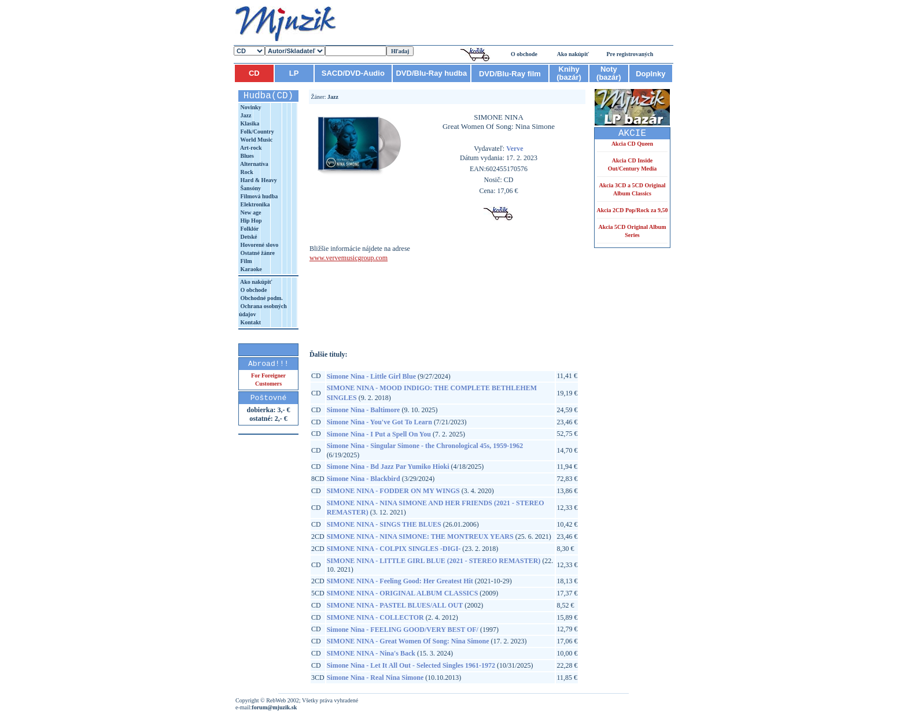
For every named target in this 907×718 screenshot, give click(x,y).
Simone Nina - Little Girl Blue (371, 376)
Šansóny (250, 188)
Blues (246, 156)
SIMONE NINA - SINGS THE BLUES (384, 524)
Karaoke (250, 269)
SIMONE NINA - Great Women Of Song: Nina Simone (408, 641)
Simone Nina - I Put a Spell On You (379, 434)
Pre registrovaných (630, 54)
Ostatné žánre (257, 253)
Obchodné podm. (261, 298)
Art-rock (250, 148)
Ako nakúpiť (573, 54)
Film (245, 261)
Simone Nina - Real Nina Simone (375, 677)
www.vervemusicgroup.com (348, 258)
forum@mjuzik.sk (274, 707)
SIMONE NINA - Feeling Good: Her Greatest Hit (400, 581)
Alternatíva (253, 164)
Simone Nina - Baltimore (363, 410)
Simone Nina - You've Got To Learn (379, 422)
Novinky (250, 107)
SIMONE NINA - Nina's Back (371, 653)
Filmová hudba (258, 196)
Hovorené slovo (258, 245)
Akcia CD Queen (632, 143)
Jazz (245, 115)
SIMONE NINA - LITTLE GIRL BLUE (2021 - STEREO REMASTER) (434, 561)
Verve (514, 149)
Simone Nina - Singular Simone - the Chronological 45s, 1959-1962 (425, 446)
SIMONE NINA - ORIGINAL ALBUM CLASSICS (402, 593)
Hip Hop (250, 220)
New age (250, 212)
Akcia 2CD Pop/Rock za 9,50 (632, 210)
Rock (246, 172)
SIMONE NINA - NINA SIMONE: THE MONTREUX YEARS (420, 536)
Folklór (249, 228)
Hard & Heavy (258, 180)
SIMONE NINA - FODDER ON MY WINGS (393, 491)
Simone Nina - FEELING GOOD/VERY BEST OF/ (402, 630)
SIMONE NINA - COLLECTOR (375, 617)
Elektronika (254, 204)
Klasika (249, 123)
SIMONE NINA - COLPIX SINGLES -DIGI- (394, 549)
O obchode (524, 54)
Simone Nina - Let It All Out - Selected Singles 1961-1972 (411, 665)
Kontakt (250, 322)
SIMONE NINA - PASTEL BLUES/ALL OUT (395, 605)
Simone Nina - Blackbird (363, 479)
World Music (255, 139)
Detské (248, 237)
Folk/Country (256, 131)
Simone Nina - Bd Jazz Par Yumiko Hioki (388, 466)
